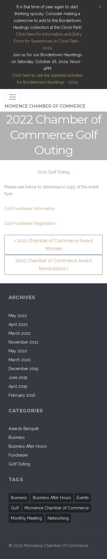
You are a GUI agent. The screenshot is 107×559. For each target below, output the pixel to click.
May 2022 (18, 315)
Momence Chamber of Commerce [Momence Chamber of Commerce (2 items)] (57, 508)
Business (17, 437)
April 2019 (18, 386)
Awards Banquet (24, 428)
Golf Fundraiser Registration (30, 223)
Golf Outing (19, 464)
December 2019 (23, 368)
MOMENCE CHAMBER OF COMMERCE (45, 106)
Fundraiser (18, 455)
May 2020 (18, 351)
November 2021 (23, 342)
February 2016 (22, 395)
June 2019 (18, 377)
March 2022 (20, 333)
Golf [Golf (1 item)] (15, 508)
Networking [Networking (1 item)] (58, 518)
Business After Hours (28, 446)
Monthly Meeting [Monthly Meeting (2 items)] (26, 518)
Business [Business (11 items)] (19, 497)
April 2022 (18, 324)
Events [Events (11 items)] (83, 497)
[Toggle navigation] (13, 97)
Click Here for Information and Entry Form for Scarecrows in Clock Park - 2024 (47, 41)
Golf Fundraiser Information (29, 208)
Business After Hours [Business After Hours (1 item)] (52, 497)
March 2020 (20, 360)
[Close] (100, 6)
